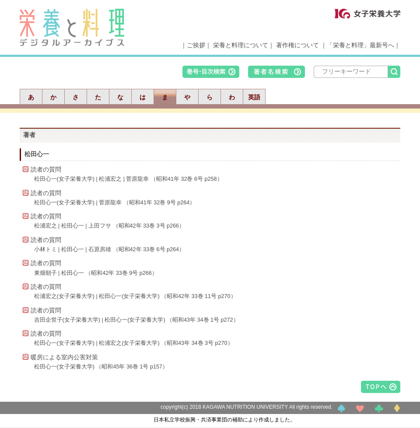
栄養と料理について (240, 45)
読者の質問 (46, 169)
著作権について (297, 45)
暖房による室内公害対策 (64, 357)
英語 (254, 97)
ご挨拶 (196, 45)
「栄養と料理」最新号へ (360, 45)
